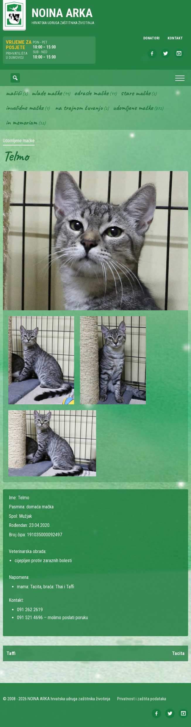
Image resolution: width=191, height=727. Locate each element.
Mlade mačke (47, 92)
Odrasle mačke (91, 92)
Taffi (11, 653)
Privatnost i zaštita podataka (141, 698)
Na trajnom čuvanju (79, 107)
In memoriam (21, 122)
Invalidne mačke (24, 107)
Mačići (13, 92)
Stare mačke (135, 92)
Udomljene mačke (133, 107)
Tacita (178, 653)
